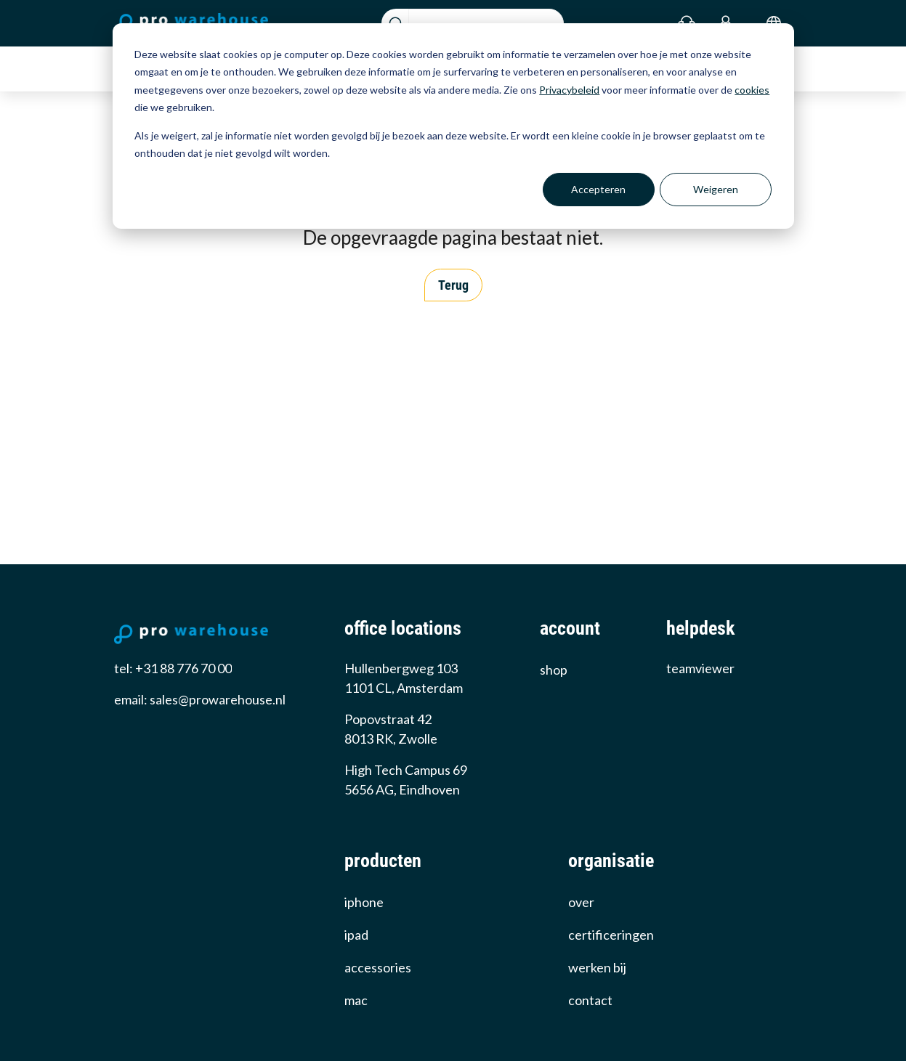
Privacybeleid (569, 90)
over (581, 902)
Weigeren (715, 189)
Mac (356, 1000)
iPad (356, 935)
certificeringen (611, 935)
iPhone (364, 902)
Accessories (377, 967)
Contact (590, 1000)
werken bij (597, 967)
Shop (553, 670)
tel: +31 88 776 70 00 (173, 668)
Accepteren (598, 189)
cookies (752, 90)
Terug (453, 285)
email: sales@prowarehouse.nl (200, 699)
